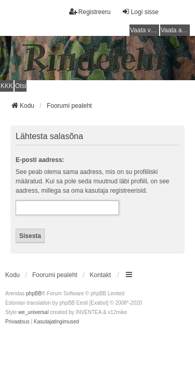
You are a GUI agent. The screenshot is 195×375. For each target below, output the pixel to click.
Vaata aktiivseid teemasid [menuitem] (175, 30)
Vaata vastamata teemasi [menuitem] (144, 30)
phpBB (34, 293)
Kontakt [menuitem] (100, 275)
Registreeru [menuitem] (90, 12)
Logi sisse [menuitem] (140, 12)
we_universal (33, 312)
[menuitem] (17, 322)
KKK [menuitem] (7, 86)
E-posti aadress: (40, 160)
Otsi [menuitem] (20, 86)
